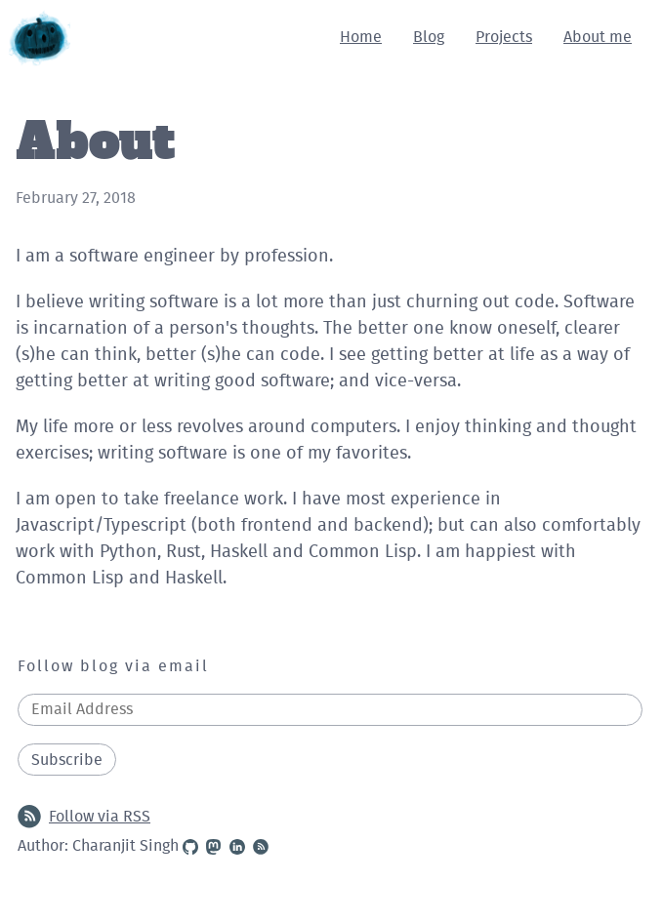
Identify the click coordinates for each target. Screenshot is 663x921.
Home (361, 37)
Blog (428, 37)
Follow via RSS (84, 816)
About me (597, 37)
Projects (504, 37)
